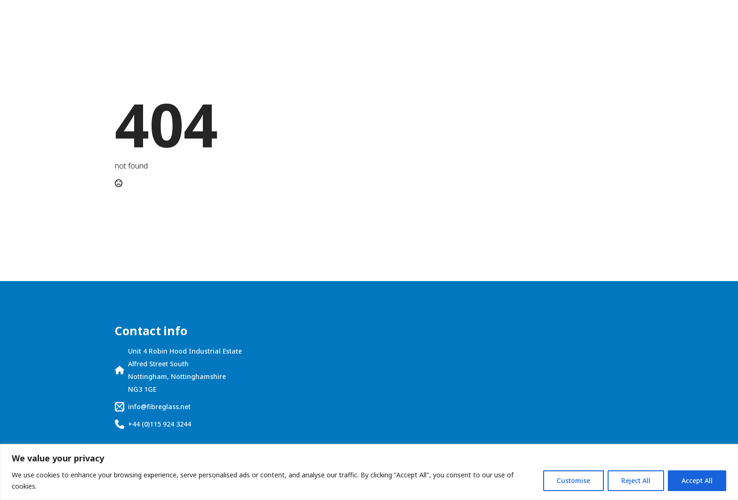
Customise (573, 480)
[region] (369, 472)
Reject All (635, 480)
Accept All (697, 480)
